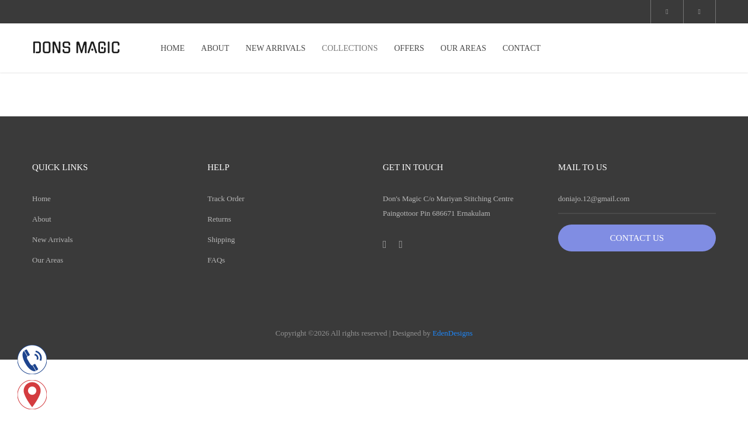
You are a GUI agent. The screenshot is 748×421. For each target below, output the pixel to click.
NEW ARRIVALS (275, 48)
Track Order (225, 198)
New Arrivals (52, 239)
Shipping (221, 239)
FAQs (216, 260)
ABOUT (215, 48)
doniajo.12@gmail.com (593, 198)
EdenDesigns (452, 333)
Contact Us (637, 238)
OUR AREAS (463, 48)
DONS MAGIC (76, 48)
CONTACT (522, 48)
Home (41, 198)
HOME (173, 48)
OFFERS (409, 48)
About (41, 219)
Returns (219, 219)
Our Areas (47, 260)
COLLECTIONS (350, 48)
